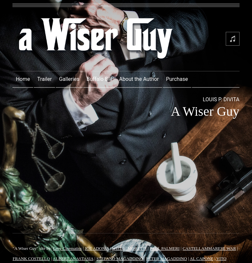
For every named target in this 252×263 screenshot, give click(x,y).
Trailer (44, 79)
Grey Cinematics (67, 248)
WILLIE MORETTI (129, 248)
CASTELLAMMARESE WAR (209, 248)
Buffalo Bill (99, 79)
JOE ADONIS (97, 248)
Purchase (177, 79)
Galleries (69, 79)
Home (23, 79)
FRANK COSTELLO (31, 258)
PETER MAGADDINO (166, 258)
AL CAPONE (201, 258)
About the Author (139, 79)
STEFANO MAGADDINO (119, 258)
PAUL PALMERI (164, 248)
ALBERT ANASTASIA (73, 258)
